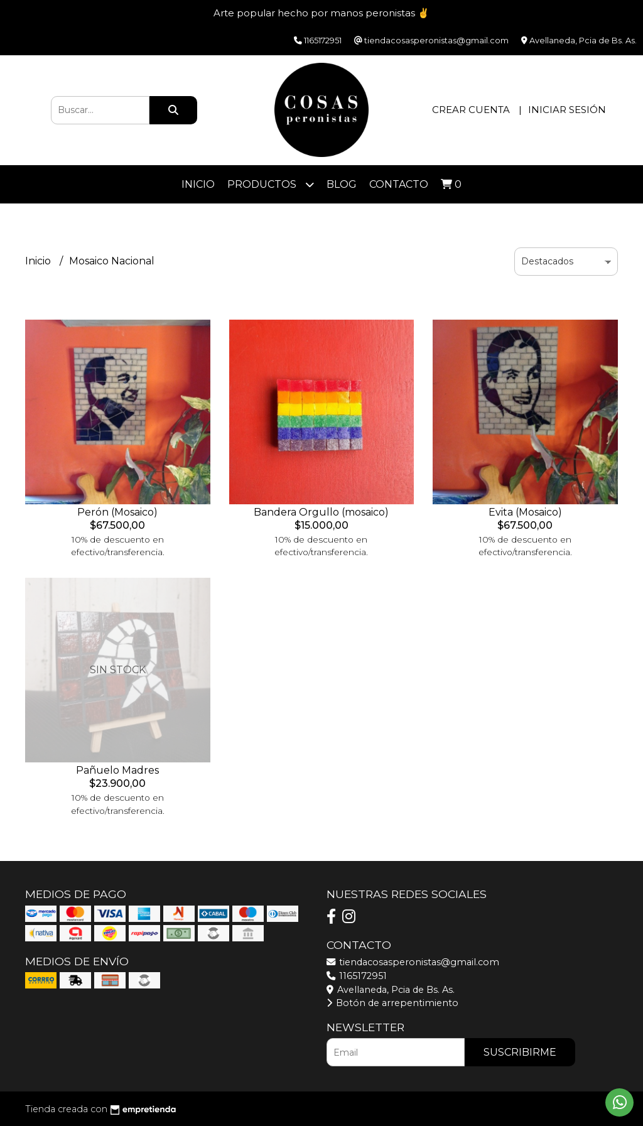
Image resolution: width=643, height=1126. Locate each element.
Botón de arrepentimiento (392, 1003)
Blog (342, 184)
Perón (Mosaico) (117, 512)
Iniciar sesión (567, 110)
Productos (270, 184)
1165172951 (357, 976)
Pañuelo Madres (117, 770)
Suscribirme (520, 1052)
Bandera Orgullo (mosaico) (321, 512)
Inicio (198, 184)
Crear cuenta (471, 110)
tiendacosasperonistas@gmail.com (413, 962)
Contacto (398, 184)
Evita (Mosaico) (525, 512)
